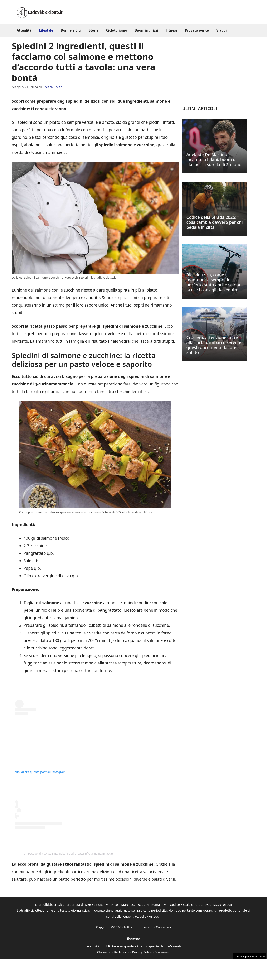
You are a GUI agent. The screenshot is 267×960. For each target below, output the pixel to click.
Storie (93, 30)
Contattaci (163, 927)
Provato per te (197, 30)
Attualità (24, 30)
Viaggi (221, 30)
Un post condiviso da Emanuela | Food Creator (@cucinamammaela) (68, 853)
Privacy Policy (142, 952)
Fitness (172, 30)
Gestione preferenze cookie (250, 956)
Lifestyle (46, 30)
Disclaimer (162, 952)
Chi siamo (104, 952)
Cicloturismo (116, 30)
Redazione (121, 952)
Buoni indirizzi (146, 30)
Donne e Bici (71, 30)
